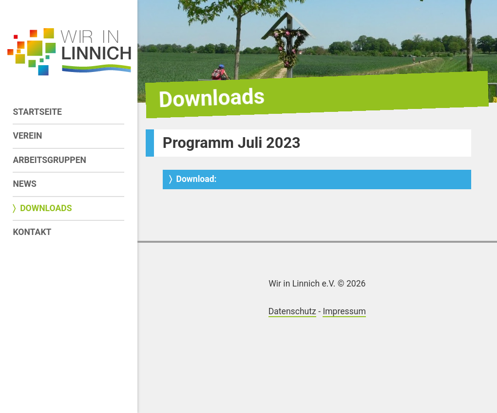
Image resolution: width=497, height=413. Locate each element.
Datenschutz (292, 311)
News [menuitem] (25, 184)
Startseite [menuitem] (37, 112)
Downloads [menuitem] (46, 208)
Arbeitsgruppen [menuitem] (49, 160)
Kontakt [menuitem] (32, 232)
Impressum (344, 311)
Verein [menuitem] (27, 136)
